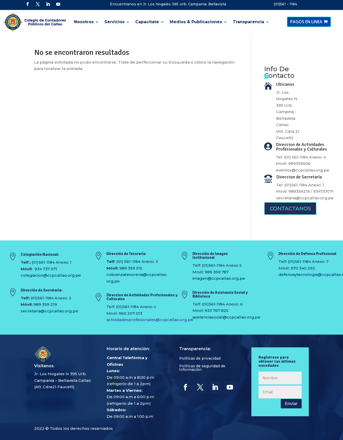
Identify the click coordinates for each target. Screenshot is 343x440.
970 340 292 (303, 268)
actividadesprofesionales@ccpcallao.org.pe (149, 319)
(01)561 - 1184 (285, 4)
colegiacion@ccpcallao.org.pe (51, 275)
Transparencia (248, 21)
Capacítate (147, 21)
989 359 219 (45, 304)
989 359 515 (130, 268)
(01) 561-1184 (128, 261)
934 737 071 (45, 268)
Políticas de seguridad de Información (202, 368)
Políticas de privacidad (199, 359)
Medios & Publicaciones (196, 21)
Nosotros (84, 21)
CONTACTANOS (290, 208)
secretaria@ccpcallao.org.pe (305, 197)
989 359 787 (217, 272)
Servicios (114, 21)
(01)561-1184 (43, 262)
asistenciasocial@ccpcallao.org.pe (226, 317)
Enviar (291, 403)
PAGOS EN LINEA (306, 22)
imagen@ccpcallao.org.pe (218, 278)
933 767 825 (216, 310)
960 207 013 (130, 313)
